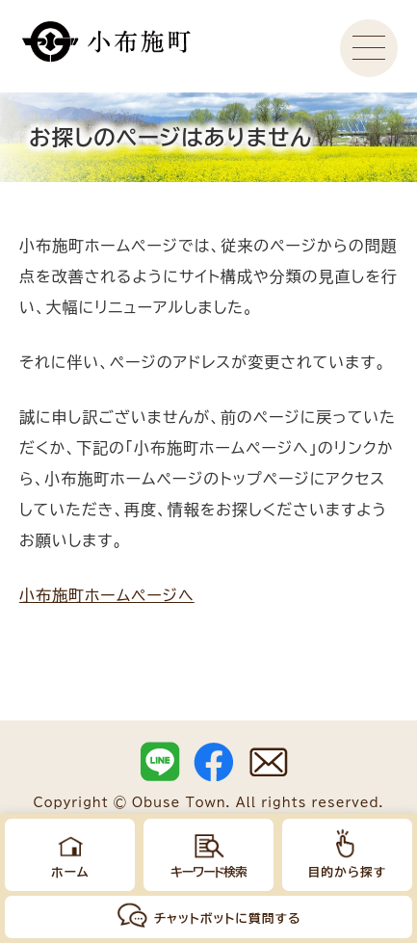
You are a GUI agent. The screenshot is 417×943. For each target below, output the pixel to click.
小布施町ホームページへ (107, 595)
